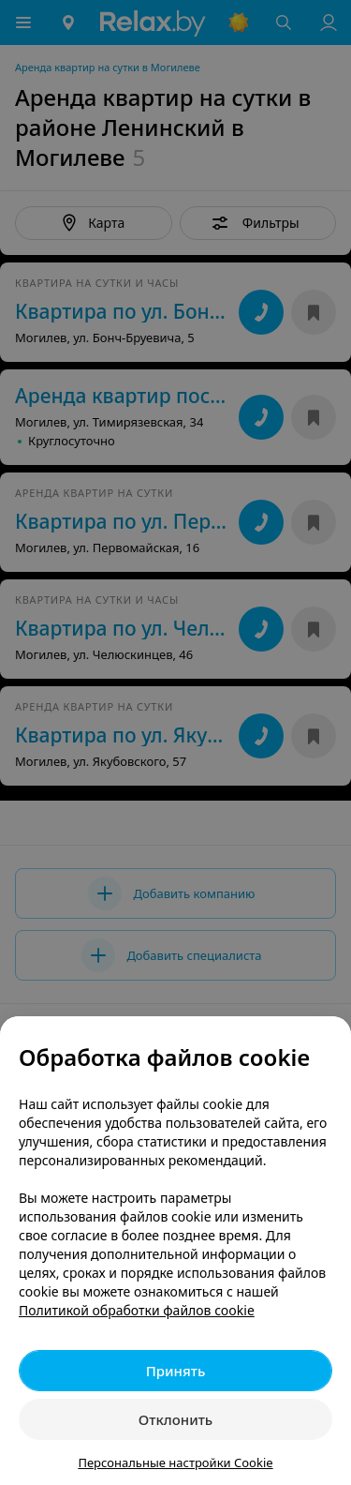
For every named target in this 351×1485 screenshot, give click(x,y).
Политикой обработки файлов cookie (137, 1310)
